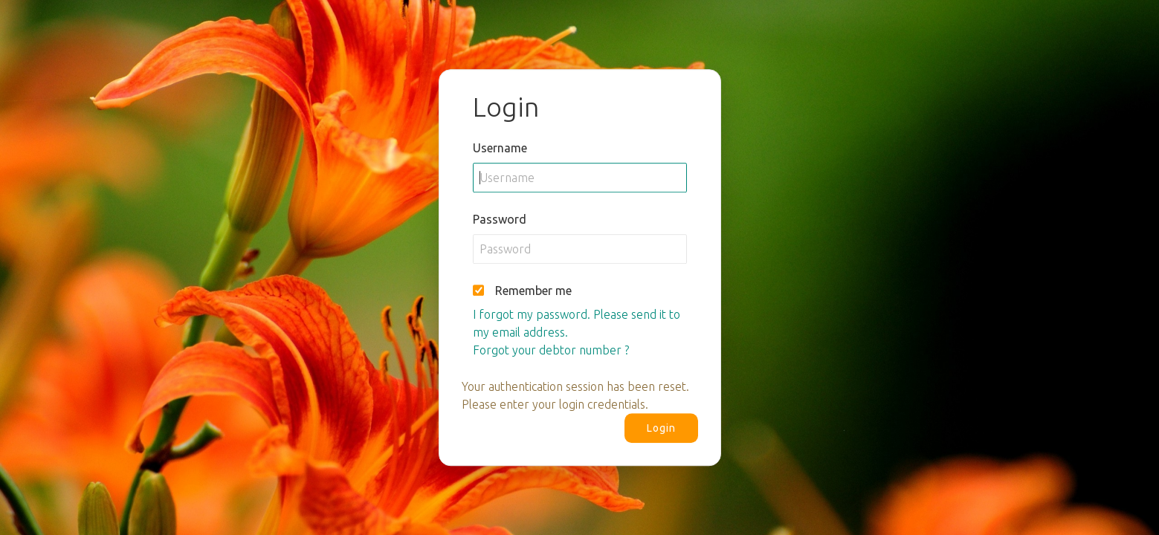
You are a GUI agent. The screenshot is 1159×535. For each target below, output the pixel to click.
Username (500, 148)
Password (499, 219)
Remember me (533, 290)
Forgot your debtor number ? (551, 350)
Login (661, 428)
